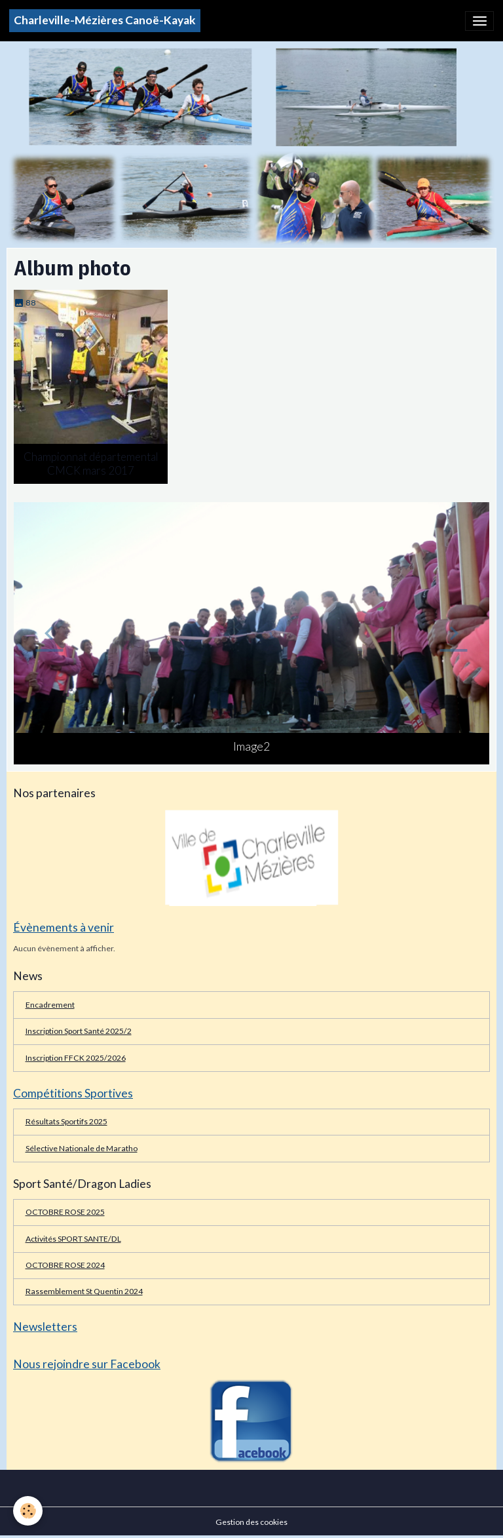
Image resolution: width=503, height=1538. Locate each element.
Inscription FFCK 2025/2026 (76, 1058)
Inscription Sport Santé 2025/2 (79, 1031)
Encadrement (50, 1005)
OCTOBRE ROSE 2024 (65, 1265)
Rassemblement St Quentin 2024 (84, 1291)
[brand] (104, 20)
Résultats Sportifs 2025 (66, 1121)
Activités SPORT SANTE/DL (73, 1239)
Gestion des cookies (251, 1522)
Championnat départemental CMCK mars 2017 (91, 463)
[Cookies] (28, 1511)
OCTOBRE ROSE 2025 (65, 1212)
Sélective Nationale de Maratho (82, 1148)
